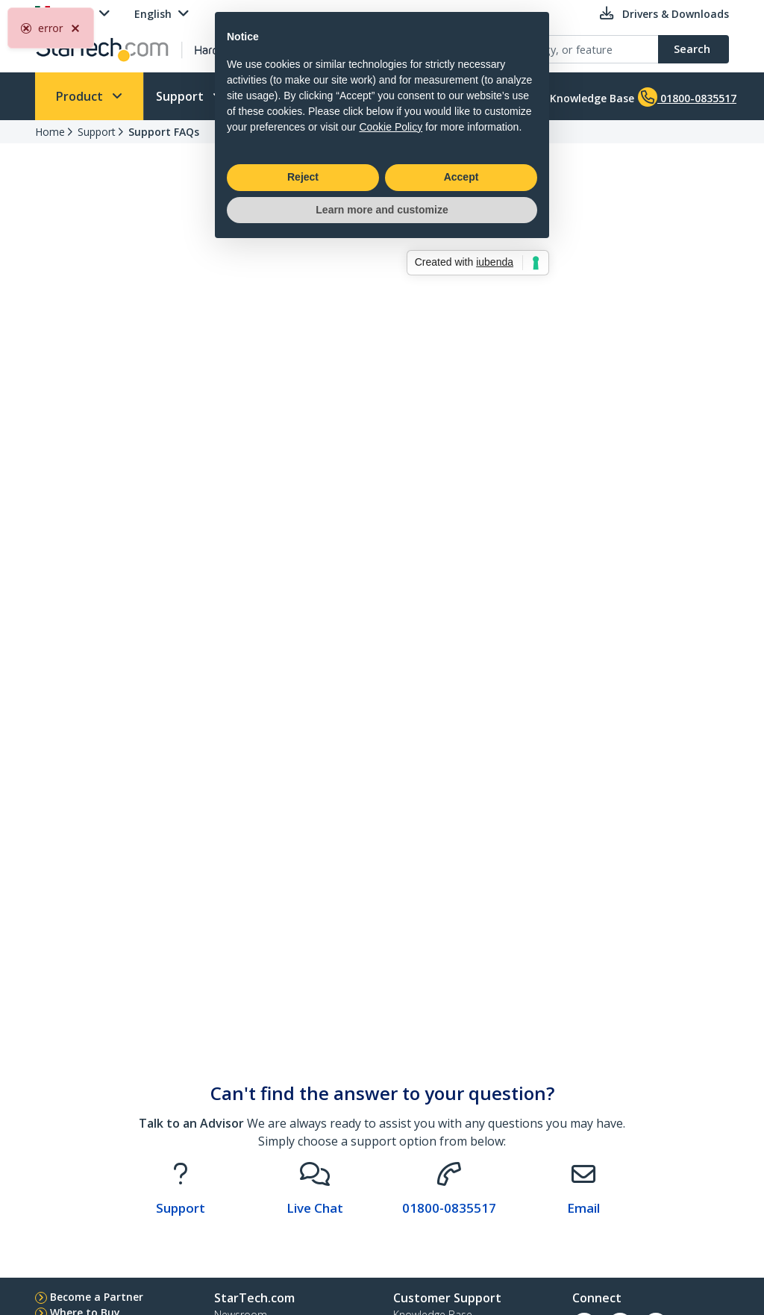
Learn (381, 96)
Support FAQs (163, 132)
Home (50, 132)
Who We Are (285, 96)
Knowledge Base (580, 97)
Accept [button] (461, 710)
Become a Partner (96, 1297)
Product (81, 96)
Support (181, 96)
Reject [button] (303, 710)
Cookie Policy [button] (390, 659)
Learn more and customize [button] (382, 742)
